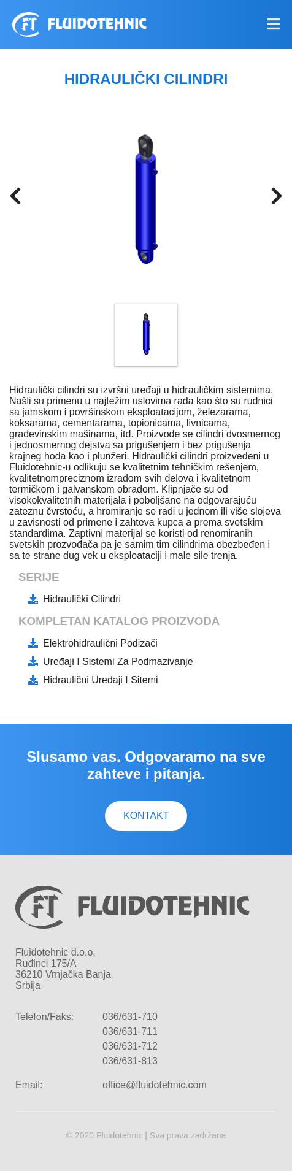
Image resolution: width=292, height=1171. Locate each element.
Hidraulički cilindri (82, 599)
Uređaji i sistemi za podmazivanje (118, 661)
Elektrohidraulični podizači (100, 643)
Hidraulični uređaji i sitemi (100, 680)
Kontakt (146, 815)
